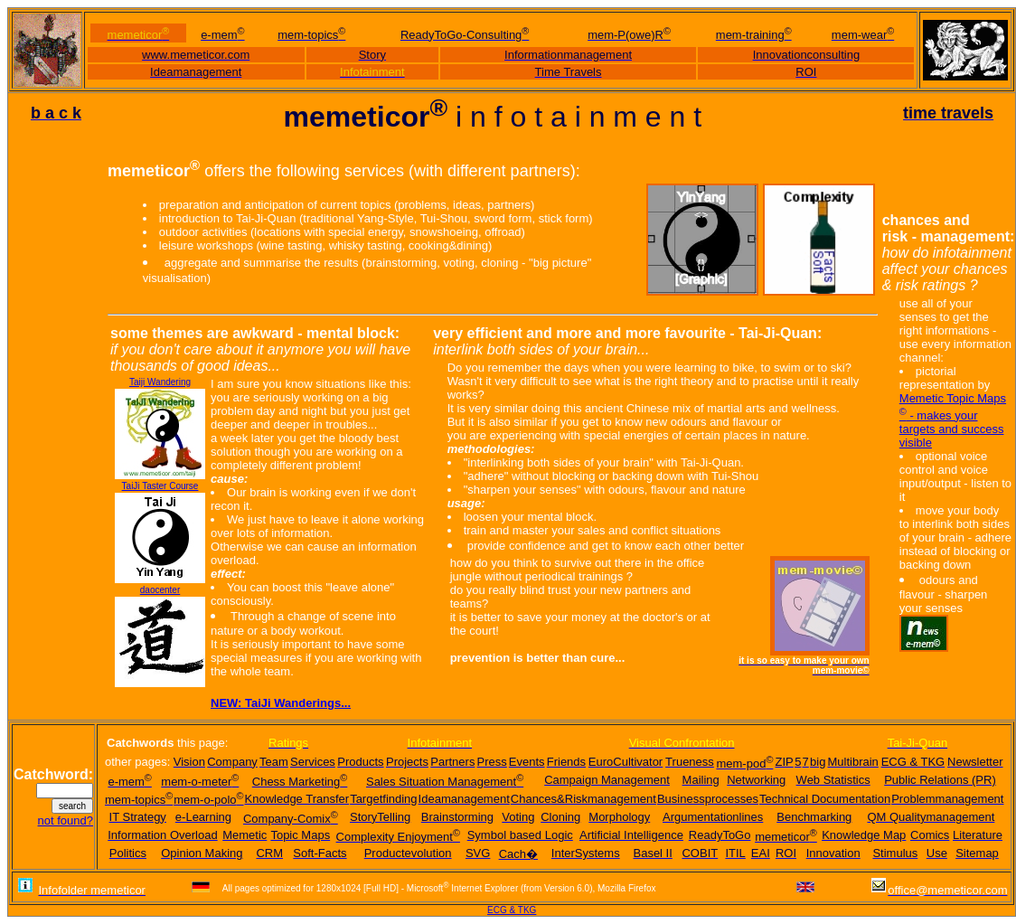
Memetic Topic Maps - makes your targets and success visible (952, 419)
